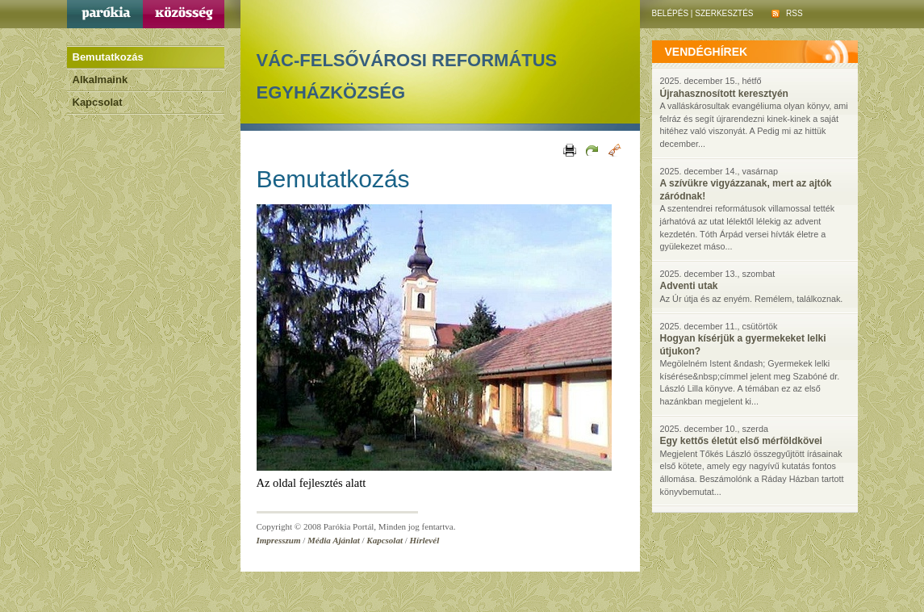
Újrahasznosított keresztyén (724, 93)
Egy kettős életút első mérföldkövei (741, 440)
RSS (786, 13)
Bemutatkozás (108, 57)
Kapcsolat (98, 102)
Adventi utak (689, 285)
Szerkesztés (724, 13)
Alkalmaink (100, 79)
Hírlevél (425, 540)
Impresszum (279, 540)
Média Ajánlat (333, 540)
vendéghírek (706, 51)
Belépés (670, 13)
